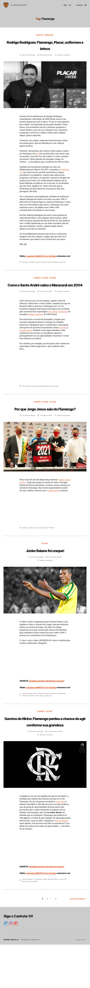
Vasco (42, 730)
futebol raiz (54, 728)
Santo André (56, 405)
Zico (38, 160)
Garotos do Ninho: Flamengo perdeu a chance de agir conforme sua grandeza (45, 760)
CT (34, 923)
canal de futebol (27, 728)
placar (45, 271)
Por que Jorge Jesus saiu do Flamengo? (45, 431)
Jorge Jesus (38, 560)
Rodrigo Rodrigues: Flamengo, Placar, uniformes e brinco (45, 47)
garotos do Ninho (53, 923)
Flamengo (25, 271)
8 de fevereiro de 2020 (55, 773)
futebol (45, 287)
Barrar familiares (62, 862)
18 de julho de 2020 (55, 441)
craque (35, 728)
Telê (37, 730)
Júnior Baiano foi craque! (45, 582)
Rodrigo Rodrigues (54, 271)
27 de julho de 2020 (55, 307)
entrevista (63, 347)
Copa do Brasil (26, 405)
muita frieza (61, 843)
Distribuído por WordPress (31, 983)
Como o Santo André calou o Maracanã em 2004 (45, 297)
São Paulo (32, 730)
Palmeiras (25, 730)
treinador (52, 560)
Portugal (46, 560)
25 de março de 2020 (55, 589)
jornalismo (49, 38)
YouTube (54, 287)
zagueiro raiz (48, 730)
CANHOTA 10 (15, 983)
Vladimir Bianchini (39, 333)
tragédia (35, 925)
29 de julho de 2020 (55, 58)
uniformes (63, 271)
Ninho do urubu (27, 925)
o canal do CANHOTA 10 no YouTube (42, 262)
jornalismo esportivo (35, 271)
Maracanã (48, 405)
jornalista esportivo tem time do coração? (49, 713)
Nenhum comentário (46, 61)
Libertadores (63, 728)
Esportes (39, 38)
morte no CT (64, 923)
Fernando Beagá (38, 58)
